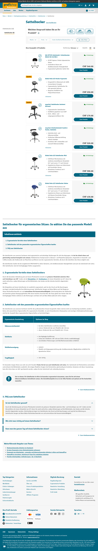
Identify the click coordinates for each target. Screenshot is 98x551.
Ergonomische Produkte (57, 484)
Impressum (11, 532)
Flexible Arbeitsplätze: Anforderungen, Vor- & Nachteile (24, 457)
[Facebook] (51, 514)
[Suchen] (64, 5)
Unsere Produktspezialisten (34, 486)
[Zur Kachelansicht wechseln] (94, 48)
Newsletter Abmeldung (57, 489)
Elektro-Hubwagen (8, 486)
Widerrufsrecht (31, 489)
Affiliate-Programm (32, 495)
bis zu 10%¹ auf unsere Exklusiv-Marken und (40, 1)
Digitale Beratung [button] (57, 477)
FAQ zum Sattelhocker (15, 248)
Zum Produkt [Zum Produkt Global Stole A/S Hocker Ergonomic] (84, 96)
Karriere (28, 492)
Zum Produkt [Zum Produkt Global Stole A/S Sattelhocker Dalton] (84, 200)
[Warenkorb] (93, 5)
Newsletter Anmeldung (57, 486)
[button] (39, 33)
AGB (4, 532)
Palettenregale (7, 498)
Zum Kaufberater (51, 23)
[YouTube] (55, 514)
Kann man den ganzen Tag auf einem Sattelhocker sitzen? (27, 429)
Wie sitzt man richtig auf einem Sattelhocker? (23, 421)
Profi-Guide (53, 492)
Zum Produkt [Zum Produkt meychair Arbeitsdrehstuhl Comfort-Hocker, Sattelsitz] (84, 147)
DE (78, 514)
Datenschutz (22, 532)
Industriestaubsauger (9, 492)
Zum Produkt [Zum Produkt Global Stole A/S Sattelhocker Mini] (84, 175)
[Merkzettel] (89, 5)
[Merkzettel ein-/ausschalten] (40, 55)
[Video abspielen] (40, 60)
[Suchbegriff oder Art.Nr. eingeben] (41, 5)
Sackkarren (6, 495)
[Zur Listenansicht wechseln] (90, 48)
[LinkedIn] (59, 514)
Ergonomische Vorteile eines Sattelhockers (22, 241)
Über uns (29, 484)
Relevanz (75, 48)
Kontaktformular (79, 484)
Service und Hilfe (31, 481)
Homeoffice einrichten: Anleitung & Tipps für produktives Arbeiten (28, 454)
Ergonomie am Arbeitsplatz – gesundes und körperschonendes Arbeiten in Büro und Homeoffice (36, 452)
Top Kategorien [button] (8, 477)
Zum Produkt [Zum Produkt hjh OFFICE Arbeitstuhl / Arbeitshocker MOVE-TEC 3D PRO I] (84, 70)
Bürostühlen (32, 279)
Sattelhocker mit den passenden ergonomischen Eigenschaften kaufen (31, 244)
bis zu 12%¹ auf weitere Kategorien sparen (67, 1)
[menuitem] (81, 5)
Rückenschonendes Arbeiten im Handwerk (20, 448)
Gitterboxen (6, 489)
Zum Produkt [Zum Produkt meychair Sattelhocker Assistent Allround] (84, 119)
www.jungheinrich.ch (33, 537)
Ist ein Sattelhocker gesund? (16, 403)
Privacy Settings (33, 532)
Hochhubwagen (7, 481)
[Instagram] (63, 514)
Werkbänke (6, 484)
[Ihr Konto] (86, 5)
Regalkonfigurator (55, 481)
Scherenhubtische (8, 500)
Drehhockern (43, 279)
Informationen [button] (31, 477)
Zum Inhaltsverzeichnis (86, 390)
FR (83, 514)
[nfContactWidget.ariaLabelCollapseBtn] (4, 546)
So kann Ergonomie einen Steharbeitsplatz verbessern (23, 450)
